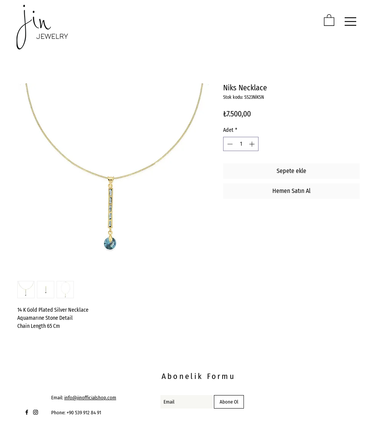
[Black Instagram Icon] (35, 412)
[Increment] (252, 144)
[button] (329, 19)
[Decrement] (229, 144)
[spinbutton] (241, 144)
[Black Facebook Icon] (26, 412)
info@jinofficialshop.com (90, 397)
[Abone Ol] (229, 402)
